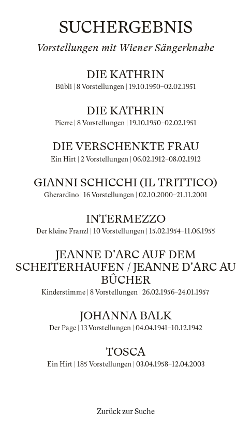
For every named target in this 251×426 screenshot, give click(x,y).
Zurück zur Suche (126, 411)
